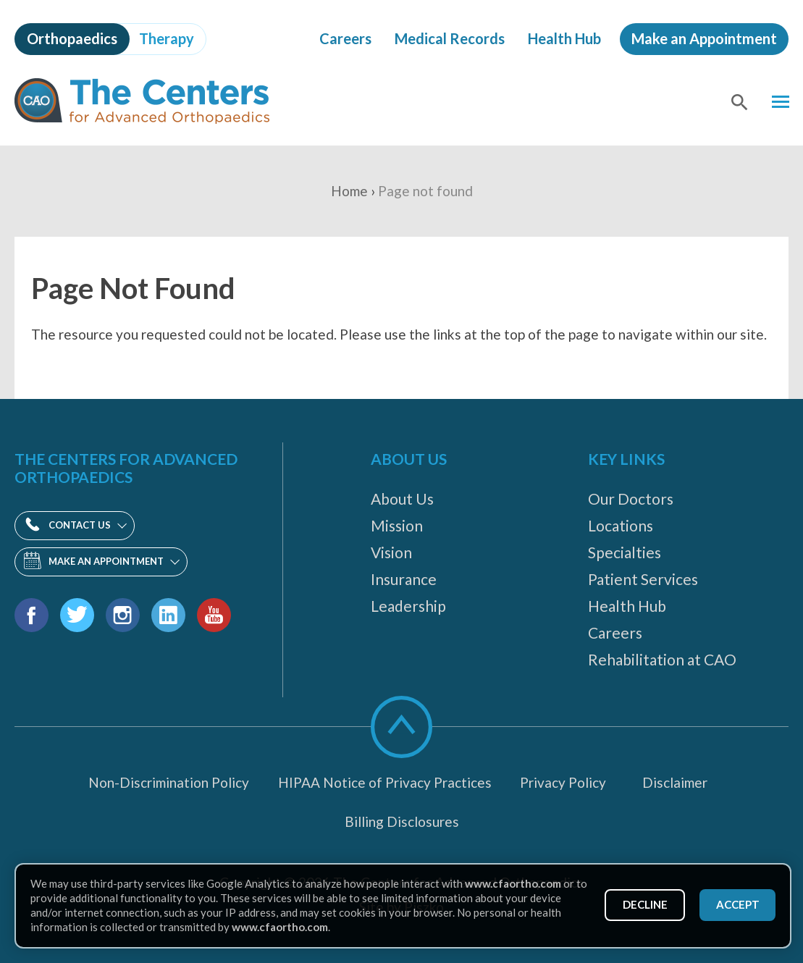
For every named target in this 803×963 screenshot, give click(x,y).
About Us (402, 498)
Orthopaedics (72, 38)
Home (349, 190)
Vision (391, 552)
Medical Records (450, 38)
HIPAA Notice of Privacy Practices (385, 782)
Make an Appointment (704, 38)
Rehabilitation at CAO (662, 659)
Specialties (624, 552)
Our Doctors (630, 498)
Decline (638, 904)
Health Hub (564, 38)
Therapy (166, 38)
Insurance (404, 579)
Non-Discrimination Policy (168, 782)
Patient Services (643, 579)
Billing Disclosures (402, 821)
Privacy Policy (563, 782)
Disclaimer (674, 782)
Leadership (408, 606)
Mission (397, 525)
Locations (620, 525)
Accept (735, 904)
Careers (345, 38)
